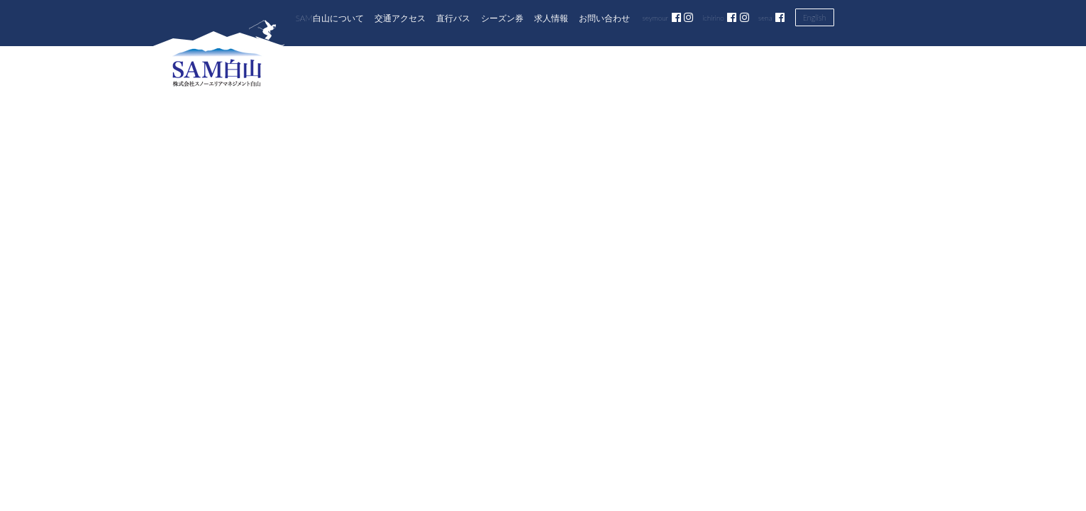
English (814, 17)
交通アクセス (400, 18)
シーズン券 (502, 18)
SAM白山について (330, 18)
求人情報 (551, 18)
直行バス (453, 18)
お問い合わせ (604, 18)
